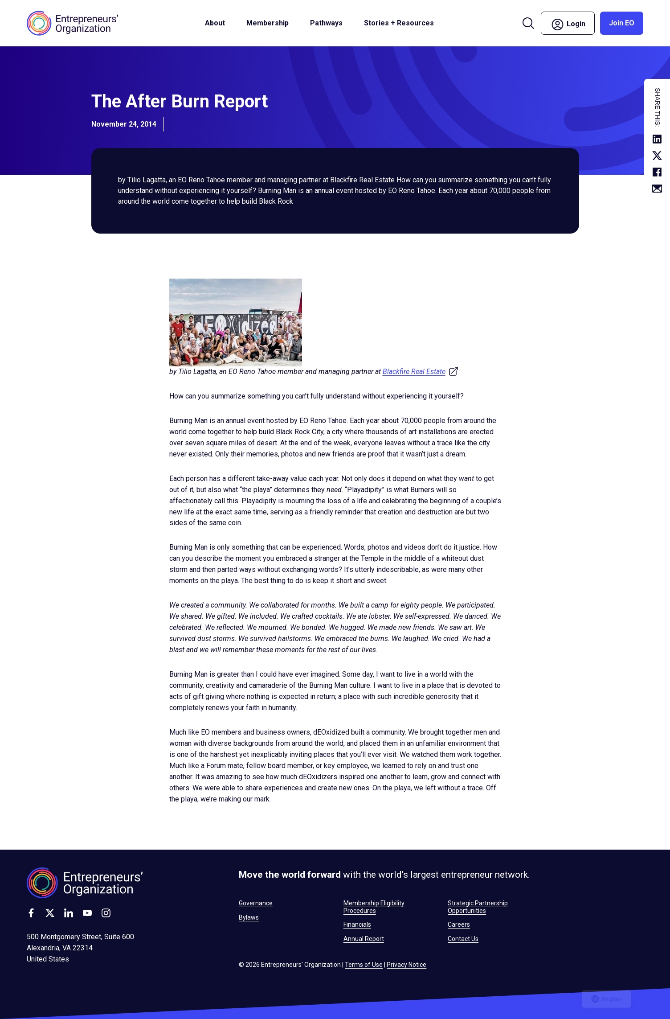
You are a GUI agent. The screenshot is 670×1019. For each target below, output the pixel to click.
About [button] (215, 23)
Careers (459, 924)
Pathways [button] (326, 23)
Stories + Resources (399, 23)
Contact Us (463, 938)
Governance (256, 903)
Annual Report (363, 938)
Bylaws (249, 917)
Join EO (621, 23)
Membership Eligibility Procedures (373, 907)
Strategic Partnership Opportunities (478, 907)
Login (567, 24)
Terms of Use (364, 964)
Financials (357, 924)
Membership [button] (267, 23)
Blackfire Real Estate (421, 371)
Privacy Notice (406, 964)
